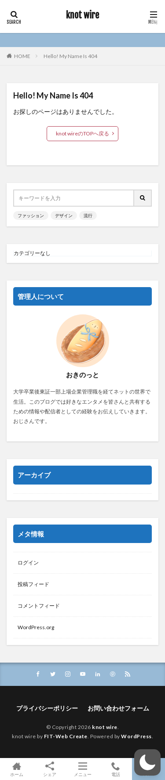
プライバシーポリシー (47, 708)
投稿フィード (33, 584)
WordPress (136, 736)
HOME (22, 56)
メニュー (82, 769)
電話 (115, 769)
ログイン (28, 562)
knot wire (82, 15)
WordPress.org (36, 627)
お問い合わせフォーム (118, 708)
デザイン (64, 215)
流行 (88, 215)
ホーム (16, 769)
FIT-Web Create (66, 736)
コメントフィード (39, 605)
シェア (49, 769)
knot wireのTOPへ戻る (82, 133)
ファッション (31, 215)
